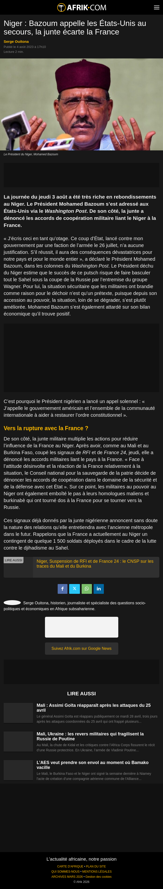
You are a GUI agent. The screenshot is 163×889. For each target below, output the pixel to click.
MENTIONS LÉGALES (97, 871)
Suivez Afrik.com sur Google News (81, 648)
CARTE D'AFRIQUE (70, 866)
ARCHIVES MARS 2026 (67, 876)
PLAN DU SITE (96, 866)
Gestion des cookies (98, 876)
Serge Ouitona (16, 41)
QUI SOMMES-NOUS (65, 871)
